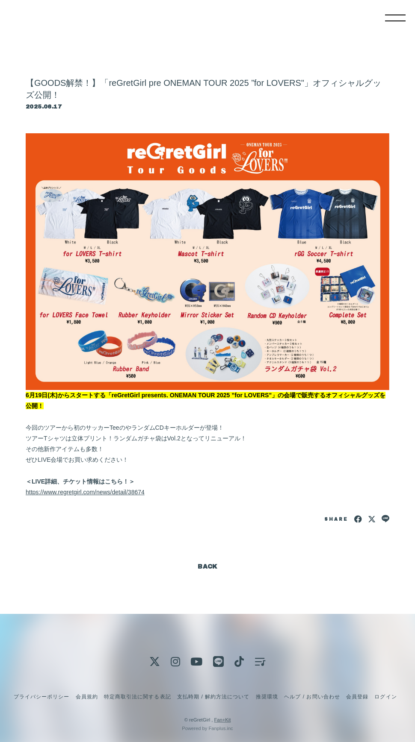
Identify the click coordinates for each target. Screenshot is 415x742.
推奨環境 (267, 697)
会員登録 (357, 697)
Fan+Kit (222, 719)
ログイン (385, 697)
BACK (207, 566)
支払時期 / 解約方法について (213, 697)
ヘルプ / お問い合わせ (312, 697)
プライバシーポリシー (41, 697)
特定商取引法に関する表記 (137, 697)
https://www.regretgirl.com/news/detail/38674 (85, 492)
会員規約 (87, 697)
